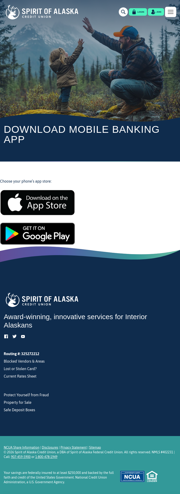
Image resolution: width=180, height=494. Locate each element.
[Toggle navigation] (170, 12)
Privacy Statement (73, 447)
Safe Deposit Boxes (19, 410)
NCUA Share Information (21, 447)
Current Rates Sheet (20, 376)
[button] (123, 12)
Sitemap (95, 447)
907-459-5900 (21, 457)
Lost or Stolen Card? (20, 369)
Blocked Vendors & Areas (24, 361)
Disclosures (50, 447)
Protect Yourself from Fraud (26, 395)
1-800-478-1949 (46, 457)
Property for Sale (17, 402)
